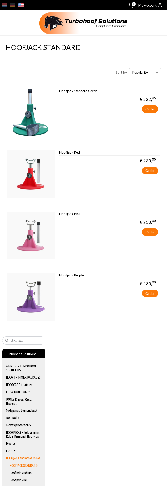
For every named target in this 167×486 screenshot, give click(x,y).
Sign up (11, 457)
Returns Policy (123, 378)
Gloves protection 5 (18, 128)
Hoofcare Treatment (72, 354)
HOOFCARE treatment (19, 88)
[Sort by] (134, 72)
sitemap (100, 478)
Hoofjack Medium (20, 176)
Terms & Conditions (127, 354)
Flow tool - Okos (69, 359)
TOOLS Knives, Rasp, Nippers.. (19, 104)
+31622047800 (12, 421)
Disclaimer (120, 359)
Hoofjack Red (117, 154)
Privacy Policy (123, 364)
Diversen (11, 146)
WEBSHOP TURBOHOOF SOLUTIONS (21, 71)
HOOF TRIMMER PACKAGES (23, 80)
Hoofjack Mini (18, 183)
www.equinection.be (73, 421)
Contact (119, 383)
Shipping (119, 374)
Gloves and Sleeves (71, 374)
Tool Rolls (12, 121)
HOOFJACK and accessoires (23, 161)
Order (150, 111)
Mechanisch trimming (19, 198)
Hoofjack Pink (117, 215)
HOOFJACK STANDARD (23, 168)
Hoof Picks (65, 378)
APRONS (11, 154)
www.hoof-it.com (69, 430)
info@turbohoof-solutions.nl (21, 416)
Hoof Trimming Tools (72, 364)
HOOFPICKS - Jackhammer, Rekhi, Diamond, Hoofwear (23, 137)
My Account (150, 5)
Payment (120, 369)
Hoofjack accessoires (23, 190)
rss (108, 478)
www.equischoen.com (74, 416)
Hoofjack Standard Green (126, 92)
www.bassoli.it (68, 425)
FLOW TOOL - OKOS (18, 95)
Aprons (63, 383)
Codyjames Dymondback (21, 113)
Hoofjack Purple (119, 277)
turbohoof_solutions (16, 429)
